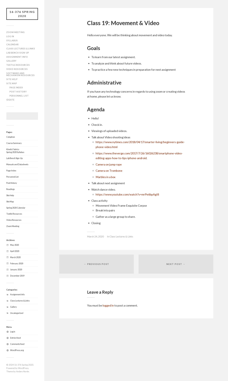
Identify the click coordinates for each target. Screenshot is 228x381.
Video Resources (17, 69)
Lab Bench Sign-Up (17, 52)
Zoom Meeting (15, 32)
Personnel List (19, 95)
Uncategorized (16, 313)
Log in (12, 331)
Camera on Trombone (109, 170)
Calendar (12, 44)
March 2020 (15, 257)
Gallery (11, 61)
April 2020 (14, 251)
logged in (108, 305)
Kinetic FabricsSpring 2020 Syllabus (15, 150)
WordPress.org (17, 350)
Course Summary (14, 143)
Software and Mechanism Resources (20, 74)
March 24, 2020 (95, 236)
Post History (18, 91)
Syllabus (12, 40)
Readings (10, 189)
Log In (10, 36)
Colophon (10, 137)
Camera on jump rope (109, 164)
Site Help (12, 79)
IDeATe (10, 99)
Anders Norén (22, 371)
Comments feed (17, 344)
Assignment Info (17, 57)
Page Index (16, 87)
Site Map (11, 83)
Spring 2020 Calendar (15, 207)
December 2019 (17, 275)
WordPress (23, 368)
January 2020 (16, 269)
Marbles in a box (105, 177)
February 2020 (16, 263)
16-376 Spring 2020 (22, 14)
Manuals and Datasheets (17, 164)
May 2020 (14, 245)
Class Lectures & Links (20, 48)
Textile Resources (18, 65)
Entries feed (15, 338)
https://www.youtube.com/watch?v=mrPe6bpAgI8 (127, 194)
